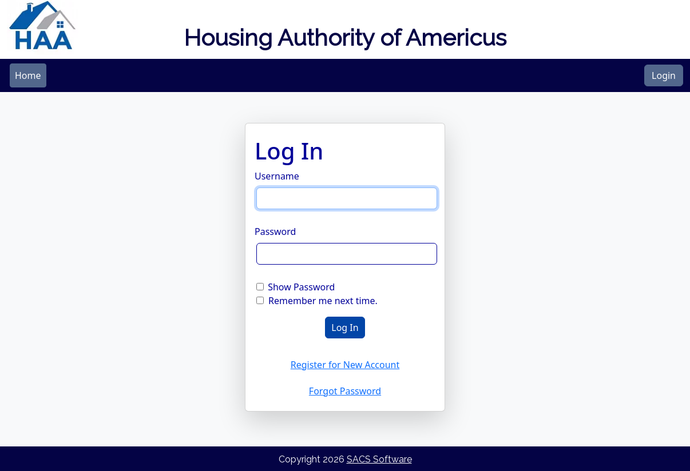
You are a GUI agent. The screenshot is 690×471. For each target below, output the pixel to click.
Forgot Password (345, 391)
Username (277, 176)
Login (664, 75)
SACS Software (379, 459)
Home (28, 75)
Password (275, 231)
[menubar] (28, 75)
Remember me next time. (323, 300)
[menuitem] (28, 75)
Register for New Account (345, 364)
